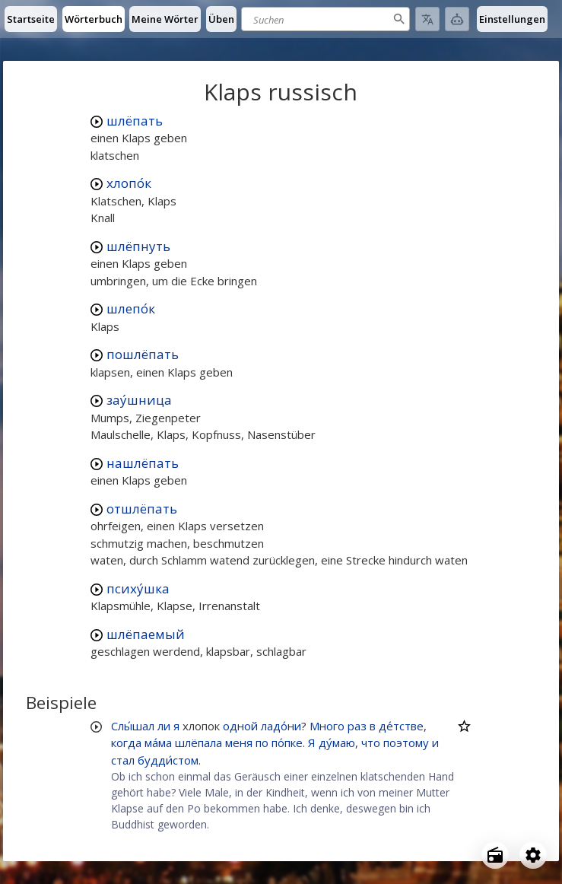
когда (126, 742)
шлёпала (198, 742)
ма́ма (158, 742)
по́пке (287, 742)
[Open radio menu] (495, 855)
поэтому (406, 742)
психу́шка (138, 588)
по (262, 742)
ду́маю (337, 742)
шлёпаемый (145, 634)
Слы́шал (132, 725)
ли (163, 725)
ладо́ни (281, 725)
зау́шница (139, 400)
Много (327, 725)
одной (240, 725)
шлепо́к (130, 308)
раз (357, 725)
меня (238, 742)
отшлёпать (141, 508)
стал (123, 760)
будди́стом (168, 760)
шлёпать (134, 120)
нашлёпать (142, 463)
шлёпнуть (138, 246)
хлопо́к (128, 183)
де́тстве (401, 725)
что (370, 742)
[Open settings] (533, 855)
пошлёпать (142, 354)
